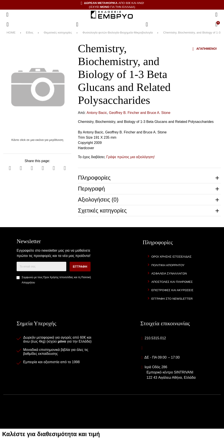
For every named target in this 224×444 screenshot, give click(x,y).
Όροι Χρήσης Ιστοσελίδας (58, 277)
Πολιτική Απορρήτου (168, 265)
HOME (11, 32)
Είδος (29, 32)
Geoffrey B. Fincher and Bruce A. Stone (139, 113)
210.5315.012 (155, 338)
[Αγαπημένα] (77, 24)
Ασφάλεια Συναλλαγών (169, 273)
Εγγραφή (80, 266)
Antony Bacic (97, 113)
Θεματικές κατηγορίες (58, 32)
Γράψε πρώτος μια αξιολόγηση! (130, 157)
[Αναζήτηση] (216, 15)
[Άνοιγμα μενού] (7, 14)
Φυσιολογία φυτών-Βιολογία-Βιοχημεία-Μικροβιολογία (117, 32)
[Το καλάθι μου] (216, 24)
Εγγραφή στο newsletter (172, 298)
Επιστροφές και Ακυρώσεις (172, 290)
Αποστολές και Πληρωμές (172, 281)
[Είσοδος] (146, 24)
